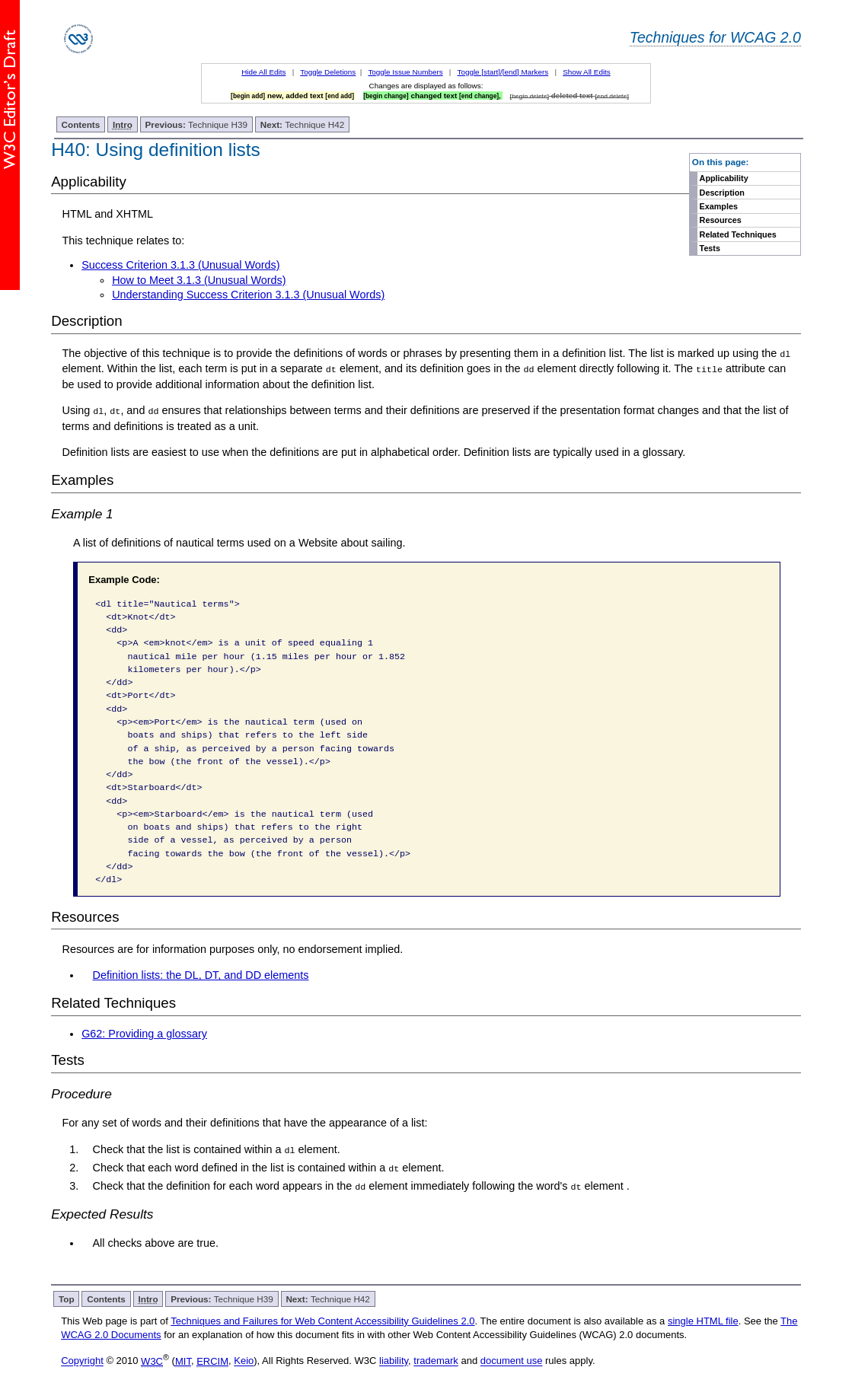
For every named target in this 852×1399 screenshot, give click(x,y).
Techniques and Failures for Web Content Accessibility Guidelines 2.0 (322, 1320)
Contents (81, 124)
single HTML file (703, 1320)
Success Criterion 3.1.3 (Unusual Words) (180, 265)
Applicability (724, 178)
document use (511, 1360)
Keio (244, 1360)
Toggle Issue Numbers (405, 72)
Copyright (82, 1360)
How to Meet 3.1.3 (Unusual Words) (199, 280)
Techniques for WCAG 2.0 (715, 37)
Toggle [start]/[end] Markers (503, 72)
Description (722, 192)
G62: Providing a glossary (144, 1034)
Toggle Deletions (328, 72)
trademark (435, 1360)
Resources (721, 220)
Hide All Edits (263, 72)
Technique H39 (196, 124)
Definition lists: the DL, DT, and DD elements (201, 975)
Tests (710, 248)
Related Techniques (738, 234)
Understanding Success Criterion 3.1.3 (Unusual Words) (248, 294)
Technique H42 (302, 124)
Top (67, 1298)
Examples (719, 206)
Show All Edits (587, 72)
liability (393, 1360)
